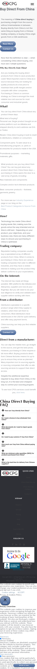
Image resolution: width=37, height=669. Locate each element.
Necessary (6, 639)
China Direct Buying (28, 482)
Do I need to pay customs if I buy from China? (18, 437)
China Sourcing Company (28, 488)
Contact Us (28, 494)
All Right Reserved (19, 577)
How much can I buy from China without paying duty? (18, 445)
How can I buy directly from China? (17, 410)
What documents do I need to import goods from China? (17, 427)
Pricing (18, 514)
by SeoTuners (25, 581)
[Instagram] (20, 544)
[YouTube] (24, 544)
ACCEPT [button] (20, 593)
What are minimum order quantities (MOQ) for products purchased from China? (18, 454)
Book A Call (24, 665)
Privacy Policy (18, 579)
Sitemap (18, 534)
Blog (18, 524)
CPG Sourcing (30, 577)
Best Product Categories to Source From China (18, 207)
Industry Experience (24, 200)
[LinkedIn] (16, 544)
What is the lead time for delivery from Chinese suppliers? (18, 463)
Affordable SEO (12, 581)
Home (28, 477)
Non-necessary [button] (6, 654)
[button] (18, 410)
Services (18, 510)
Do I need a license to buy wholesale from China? (16, 418)
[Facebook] (12, 544)
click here (20, 392)
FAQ (18, 519)
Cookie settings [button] (8, 593)
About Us (18, 505)
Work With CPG (18, 529)
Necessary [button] (4, 637)
